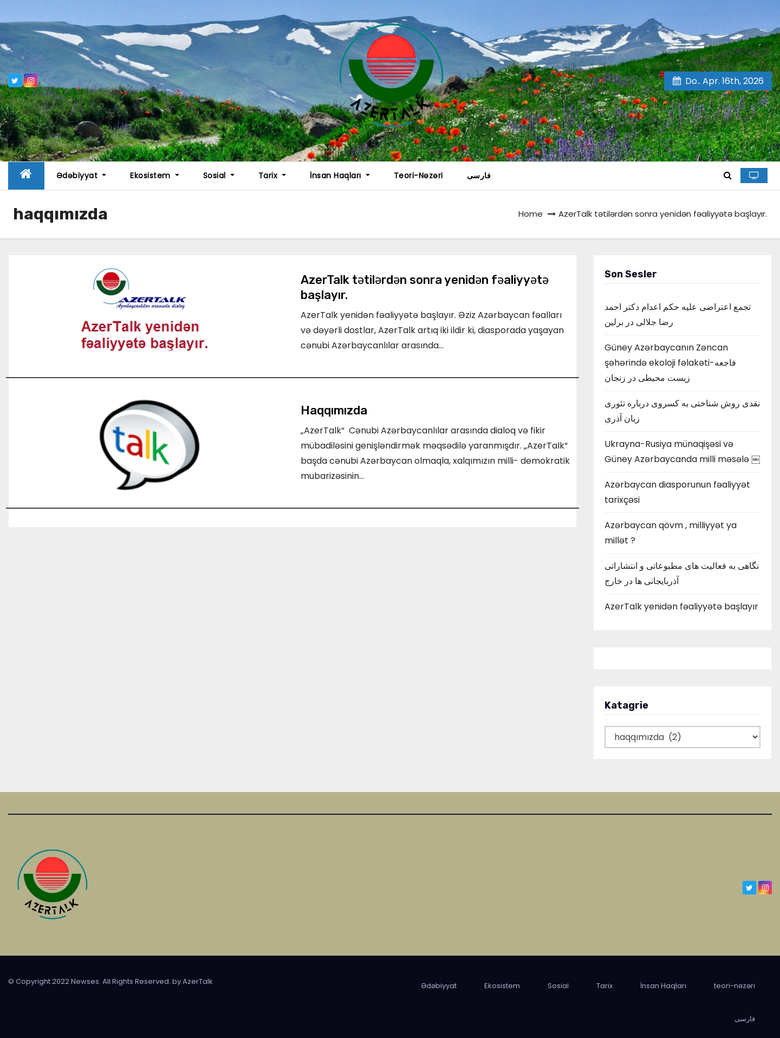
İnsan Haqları (340, 175)
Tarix (272, 175)
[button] (728, 175)
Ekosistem (154, 175)
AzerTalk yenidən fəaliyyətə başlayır (681, 606)
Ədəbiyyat (81, 175)
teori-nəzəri (418, 175)
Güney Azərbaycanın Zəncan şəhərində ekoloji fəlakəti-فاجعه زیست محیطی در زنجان (670, 362)
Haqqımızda (334, 410)
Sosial (219, 175)
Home (530, 213)
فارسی (479, 175)
